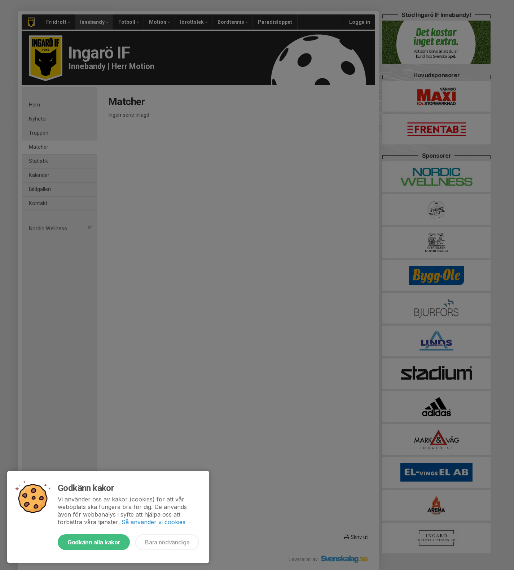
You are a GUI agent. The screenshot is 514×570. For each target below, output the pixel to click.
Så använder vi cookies (153, 522)
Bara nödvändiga (167, 542)
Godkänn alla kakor (93, 542)
